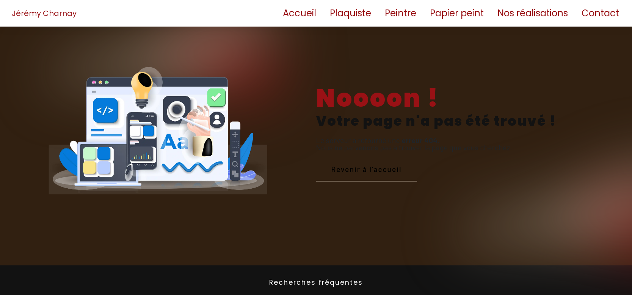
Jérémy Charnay (44, 13)
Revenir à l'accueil (366, 169)
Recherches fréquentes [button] (316, 282)
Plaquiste (350, 13)
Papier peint (457, 13)
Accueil (299, 13)
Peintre (400, 13)
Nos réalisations (532, 13)
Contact (600, 13)
